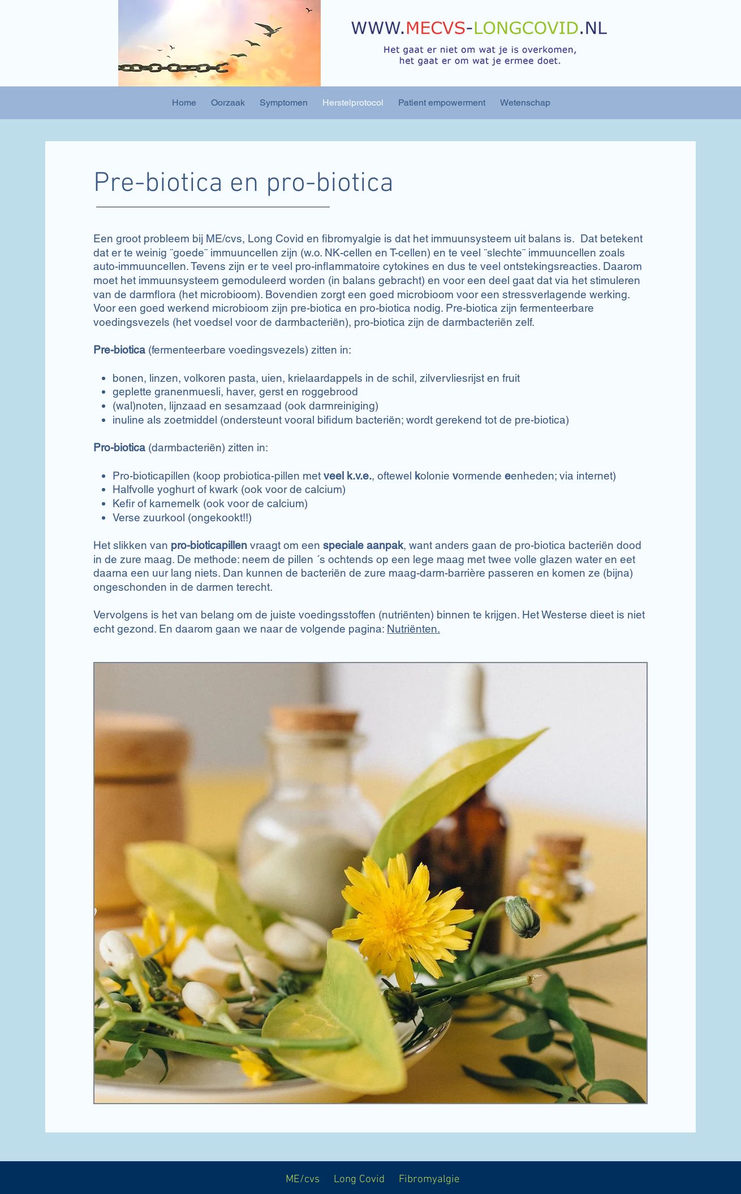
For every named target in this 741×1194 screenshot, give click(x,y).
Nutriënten (412, 628)
